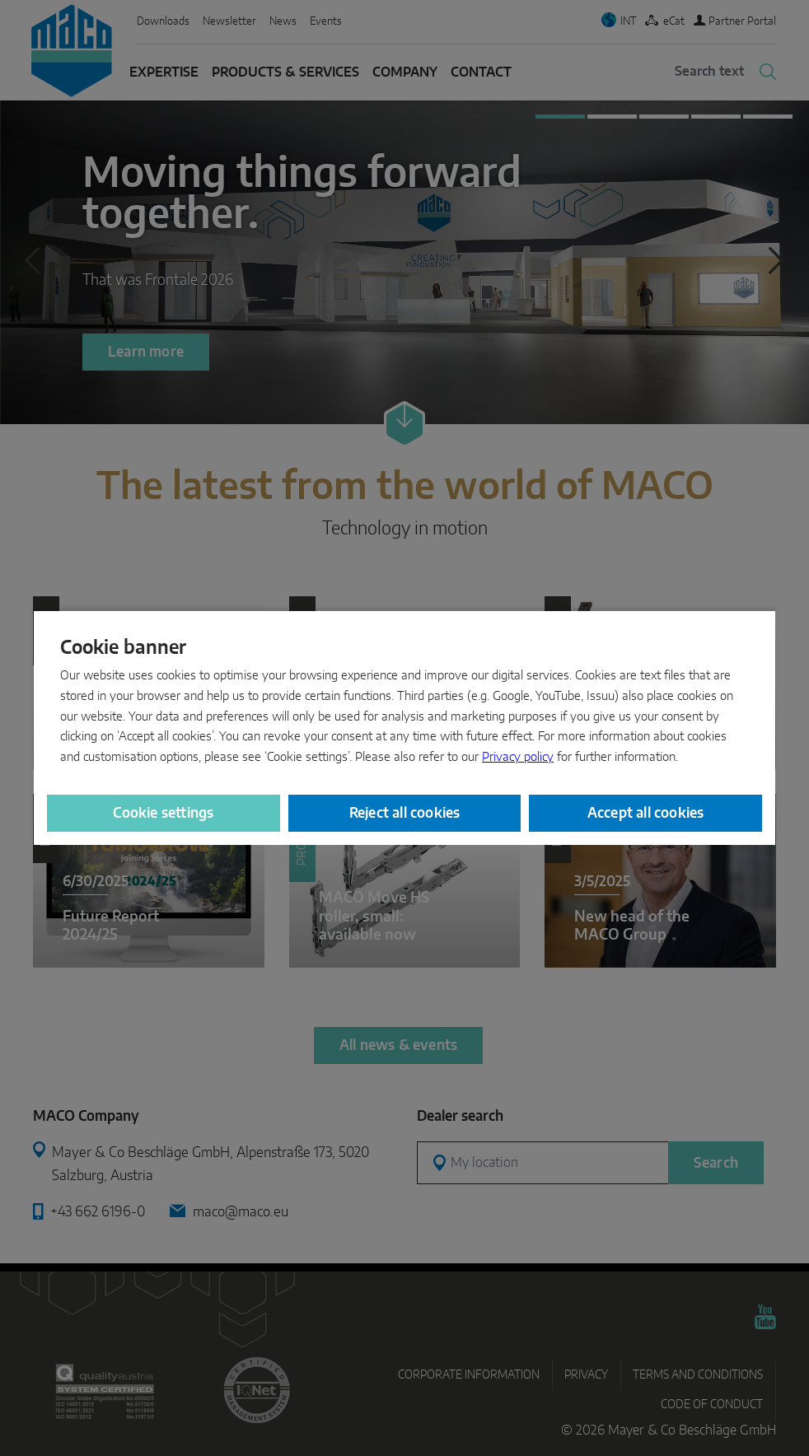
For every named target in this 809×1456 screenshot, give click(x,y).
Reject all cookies (405, 813)
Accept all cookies (645, 813)
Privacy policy (518, 757)
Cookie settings (163, 813)
